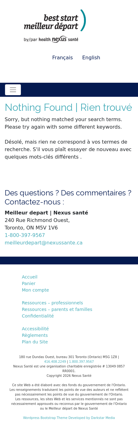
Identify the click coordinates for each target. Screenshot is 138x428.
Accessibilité (35, 328)
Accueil (29, 276)
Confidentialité (38, 315)
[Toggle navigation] (13, 89)
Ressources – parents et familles (57, 309)
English (91, 58)
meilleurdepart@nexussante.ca (44, 243)
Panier (29, 283)
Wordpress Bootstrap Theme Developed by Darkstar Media (69, 418)
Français (62, 58)
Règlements (35, 335)
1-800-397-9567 (25, 235)
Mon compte (35, 290)
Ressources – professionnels (52, 302)
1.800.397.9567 (81, 361)
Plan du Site (35, 341)
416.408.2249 (55, 361)
